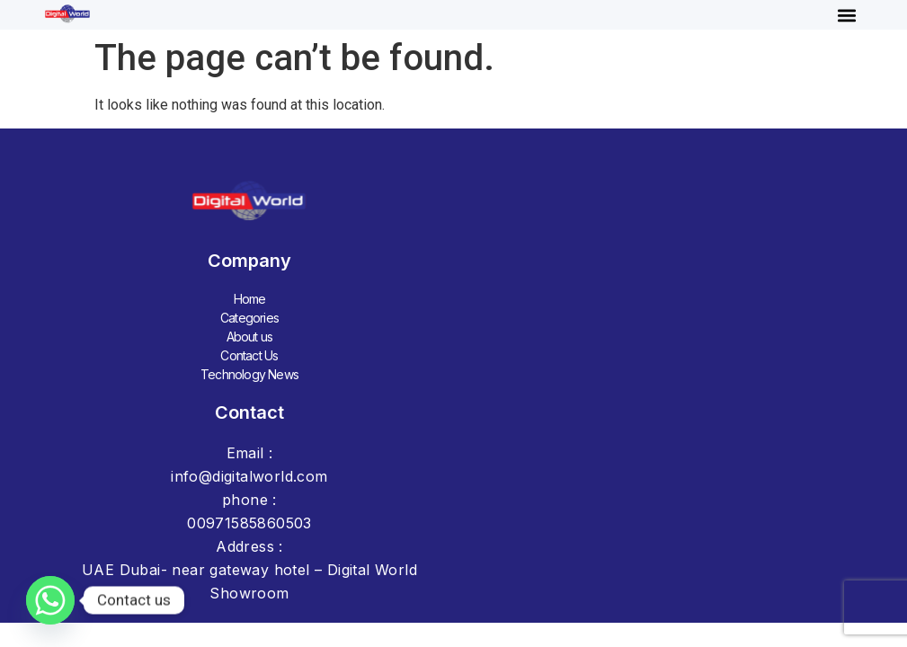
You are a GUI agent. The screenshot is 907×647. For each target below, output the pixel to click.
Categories (249, 317)
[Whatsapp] (50, 600)
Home (250, 298)
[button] (847, 15)
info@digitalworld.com (249, 476)
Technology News (249, 374)
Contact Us (249, 355)
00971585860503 (249, 523)
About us (250, 336)
